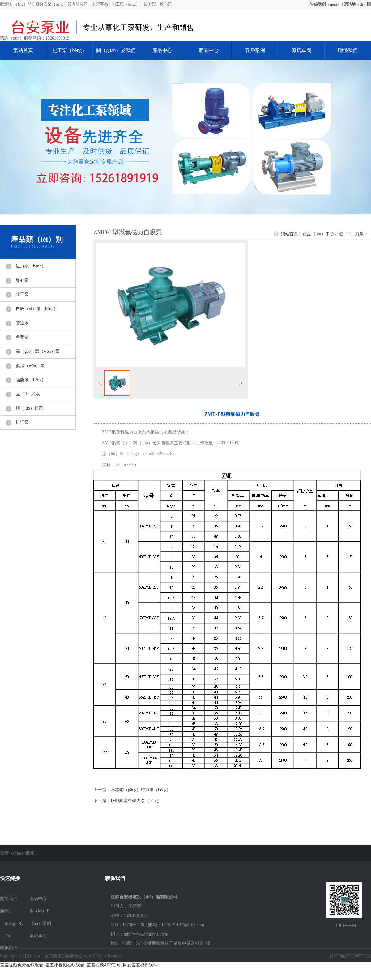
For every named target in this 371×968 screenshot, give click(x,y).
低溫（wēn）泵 (30, 365)
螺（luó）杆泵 (29, 408)
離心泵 (22, 280)
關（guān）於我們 (115, 50)
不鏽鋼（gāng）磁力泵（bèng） (141, 789)
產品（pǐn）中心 (318, 234)
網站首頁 (23, 50)
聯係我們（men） (325, 4)
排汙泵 (22, 422)
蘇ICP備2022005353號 (350, 956)
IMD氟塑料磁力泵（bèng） (136, 800)
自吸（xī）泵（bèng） (37, 308)
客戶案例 (255, 50)
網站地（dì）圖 (357, 4)
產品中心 (162, 50)
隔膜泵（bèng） (31, 379)
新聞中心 (209, 50)
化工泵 (22, 294)
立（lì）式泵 (28, 394)
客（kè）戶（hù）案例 (40, 917)
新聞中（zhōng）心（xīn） (11, 923)
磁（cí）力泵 (351, 234)
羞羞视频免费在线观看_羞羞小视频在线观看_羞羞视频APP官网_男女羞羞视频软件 (78, 965)
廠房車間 (301, 50)
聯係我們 (348, 50)
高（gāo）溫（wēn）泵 (38, 351)
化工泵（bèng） (69, 50)
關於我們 (8, 898)
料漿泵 (22, 337)
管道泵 (22, 323)
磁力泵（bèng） (31, 266)
